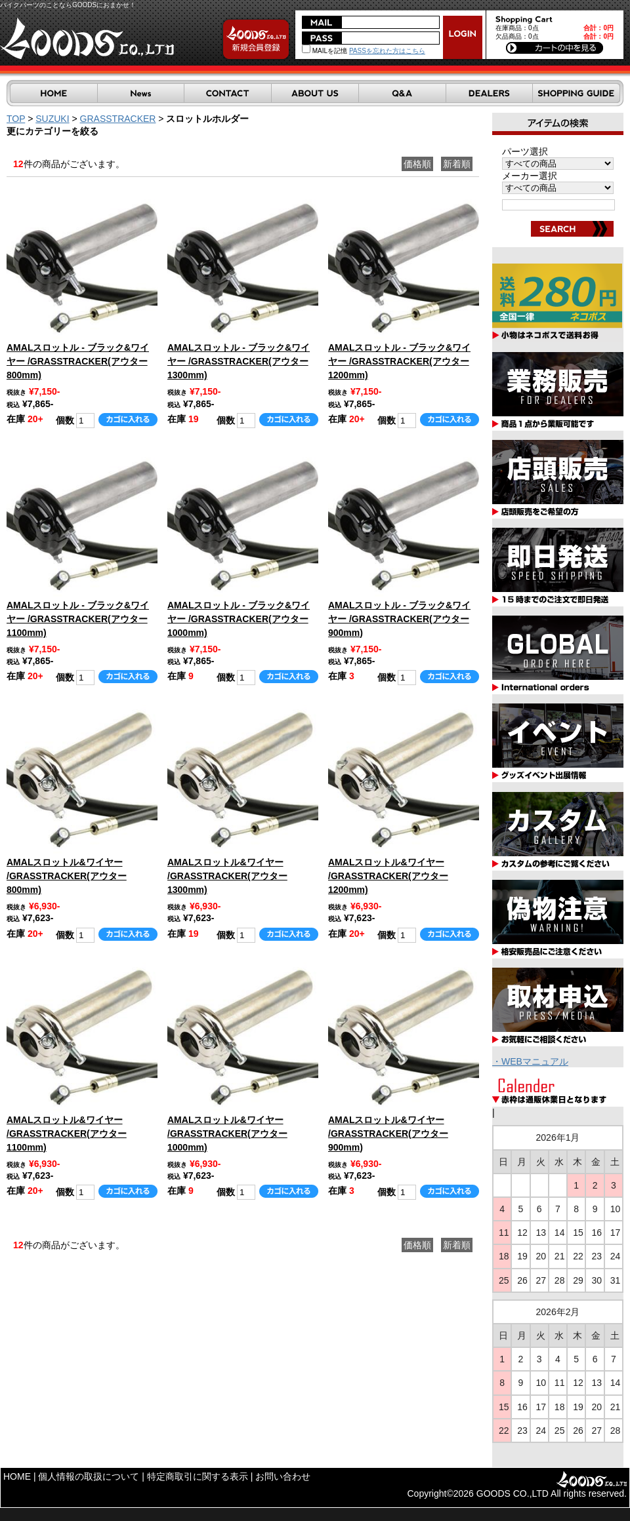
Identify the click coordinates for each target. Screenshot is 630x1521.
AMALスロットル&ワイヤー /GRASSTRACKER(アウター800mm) (67, 876)
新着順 (457, 164)
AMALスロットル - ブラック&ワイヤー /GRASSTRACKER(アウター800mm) (78, 361)
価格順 (417, 164)
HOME (17, 1476)
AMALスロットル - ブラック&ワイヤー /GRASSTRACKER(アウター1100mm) (78, 619)
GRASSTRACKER (118, 118)
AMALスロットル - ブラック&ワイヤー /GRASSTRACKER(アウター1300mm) (238, 361)
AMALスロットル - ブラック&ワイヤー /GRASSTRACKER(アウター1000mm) (238, 619)
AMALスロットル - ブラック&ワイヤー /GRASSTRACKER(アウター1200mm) (399, 361)
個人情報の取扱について (88, 1476)
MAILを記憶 (324, 50)
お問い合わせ (282, 1476)
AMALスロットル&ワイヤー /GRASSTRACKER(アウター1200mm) (388, 876)
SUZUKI (52, 118)
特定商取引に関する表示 (197, 1476)
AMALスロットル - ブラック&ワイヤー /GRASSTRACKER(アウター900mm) (399, 619)
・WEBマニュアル (530, 1061)
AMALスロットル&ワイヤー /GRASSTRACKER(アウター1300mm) (227, 876)
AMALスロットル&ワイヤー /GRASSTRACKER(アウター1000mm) (227, 1134)
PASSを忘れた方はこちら (387, 50)
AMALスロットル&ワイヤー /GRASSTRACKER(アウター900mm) (388, 1134)
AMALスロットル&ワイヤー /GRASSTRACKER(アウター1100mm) (67, 1134)
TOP (16, 118)
